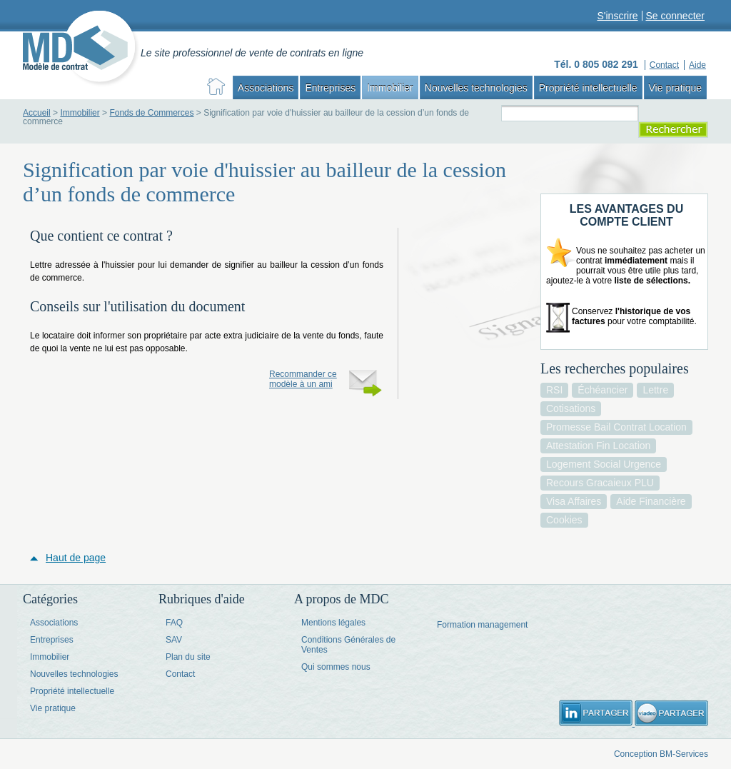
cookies (564, 520)
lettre (655, 390)
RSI (554, 390)
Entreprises (330, 88)
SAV (174, 640)
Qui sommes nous (335, 667)
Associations (266, 88)
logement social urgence (603, 464)
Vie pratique (675, 88)
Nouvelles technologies (476, 88)
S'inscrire (617, 15)
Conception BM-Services (661, 754)
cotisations (570, 408)
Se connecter (675, 15)
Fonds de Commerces (151, 113)
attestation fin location (598, 445)
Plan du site (188, 657)
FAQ (174, 623)
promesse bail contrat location (616, 427)
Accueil (37, 113)
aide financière (650, 501)
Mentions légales (333, 623)
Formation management (482, 625)
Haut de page (76, 557)
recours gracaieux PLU (600, 482)
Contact (180, 674)
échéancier (602, 390)
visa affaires (573, 501)
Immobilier (390, 88)
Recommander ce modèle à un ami (303, 379)
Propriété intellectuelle (588, 88)
